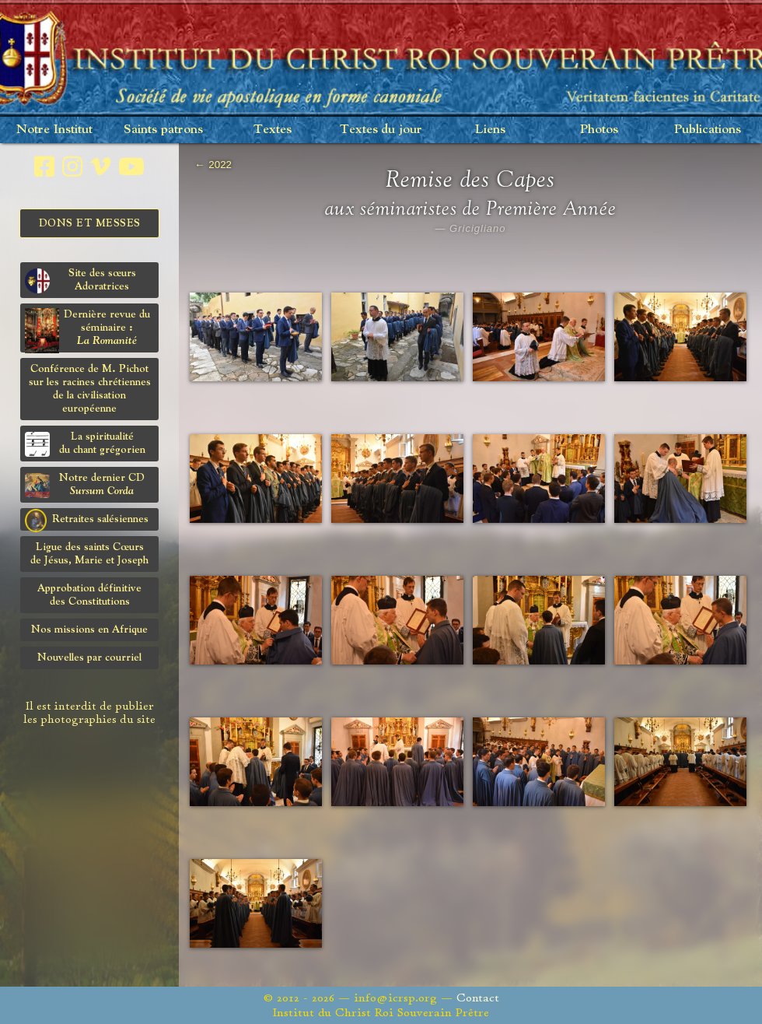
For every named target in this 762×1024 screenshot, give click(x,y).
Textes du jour (381, 129)
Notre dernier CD (85, 485)
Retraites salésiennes (87, 520)
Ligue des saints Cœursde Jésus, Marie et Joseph (89, 554)
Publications (707, 129)
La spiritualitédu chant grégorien (85, 444)
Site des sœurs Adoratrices (80, 280)
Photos (599, 129)
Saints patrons (163, 129)
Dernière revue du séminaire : (87, 330)
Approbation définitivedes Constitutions (89, 595)
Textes (272, 129)
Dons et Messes (90, 223)
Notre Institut (54, 129)
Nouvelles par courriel (89, 657)
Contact (477, 998)
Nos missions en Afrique (89, 629)
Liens (490, 129)
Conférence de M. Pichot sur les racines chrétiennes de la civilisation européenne (90, 388)
